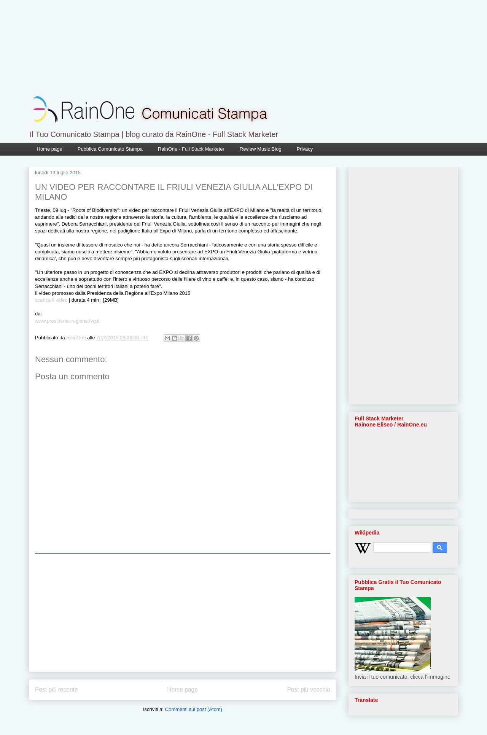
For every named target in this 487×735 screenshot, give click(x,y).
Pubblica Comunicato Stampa (110, 149)
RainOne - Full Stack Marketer (191, 149)
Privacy (305, 149)
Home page (49, 149)
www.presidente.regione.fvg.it (67, 321)
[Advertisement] (182, 612)
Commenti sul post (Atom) (193, 709)
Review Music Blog (261, 149)
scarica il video (51, 300)
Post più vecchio (308, 689)
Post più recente (56, 689)
